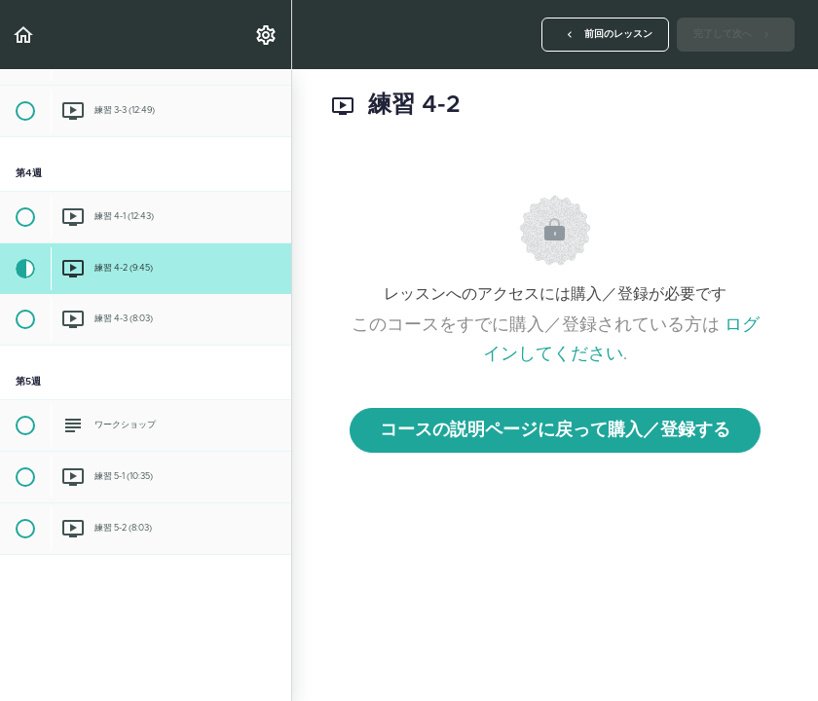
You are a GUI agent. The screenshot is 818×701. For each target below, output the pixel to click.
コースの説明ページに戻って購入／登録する (555, 430)
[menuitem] (266, 34)
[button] (24, 34)
